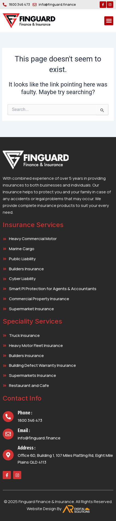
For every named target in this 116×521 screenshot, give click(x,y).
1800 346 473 (30, 420)
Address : (26, 448)
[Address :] (8, 454)
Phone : (25, 413)
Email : (24, 430)
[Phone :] (8, 416)
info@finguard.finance (39, 438)
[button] (108, 20)
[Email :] (8, 434)
